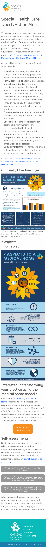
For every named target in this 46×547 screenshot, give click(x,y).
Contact (27, 529)
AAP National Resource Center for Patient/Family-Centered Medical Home (20, 162)
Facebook (28, 526)
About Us (28, 533)
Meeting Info (29, 536)
